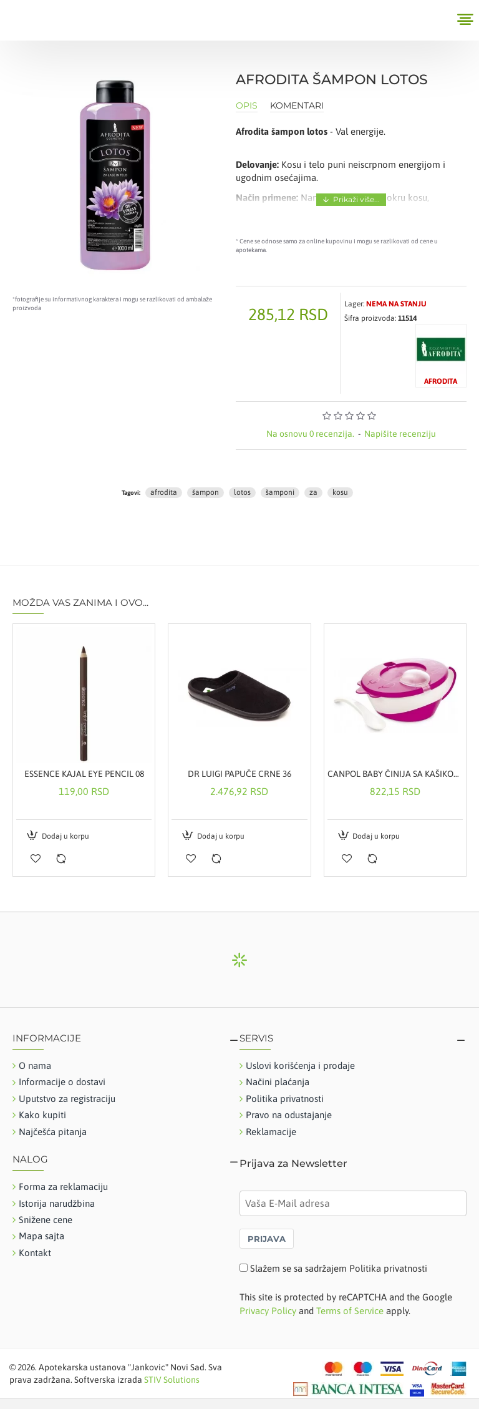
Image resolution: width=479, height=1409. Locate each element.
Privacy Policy (268, 1310)
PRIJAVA (267, 1239)
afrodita (163, 492)
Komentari (297, 105)
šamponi (280, 492)
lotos (242, 492)
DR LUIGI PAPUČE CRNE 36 (239, 774)
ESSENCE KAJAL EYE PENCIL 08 (84, 774)
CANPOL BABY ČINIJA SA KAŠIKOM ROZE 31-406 (395, 774)
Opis (247, 105)
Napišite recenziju (400, 434)
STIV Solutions (172, 1380)
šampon (205, 492)
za (313, 492)
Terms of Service (350, 1310)
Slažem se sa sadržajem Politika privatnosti (338, 1268)
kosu (340, 492)
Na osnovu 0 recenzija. (310, 434)
